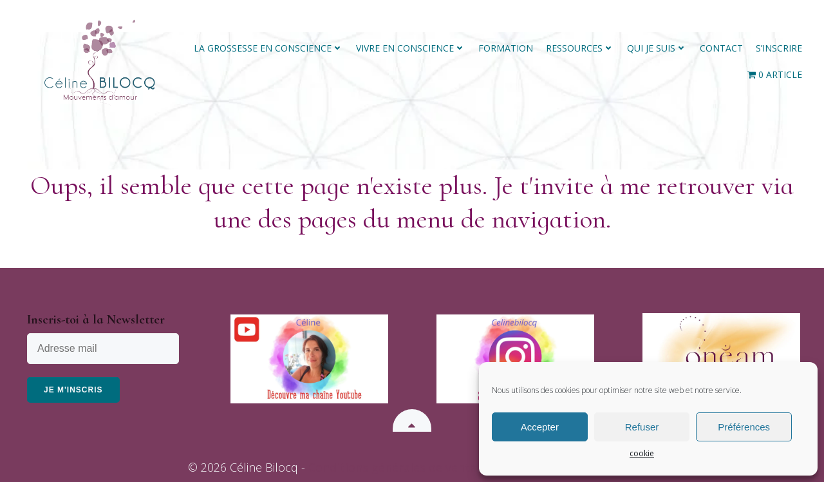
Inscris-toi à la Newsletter (96, 319)
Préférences (744, 426)
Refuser (642, 426)
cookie (642, 453)
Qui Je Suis (657, 48)
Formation (505, 48)
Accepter (540, 426)
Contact (721, 48)
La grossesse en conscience (268, 48)
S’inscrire (779, 48)
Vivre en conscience (410, 48)
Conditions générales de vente (392, 467)
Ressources (580, 48)
